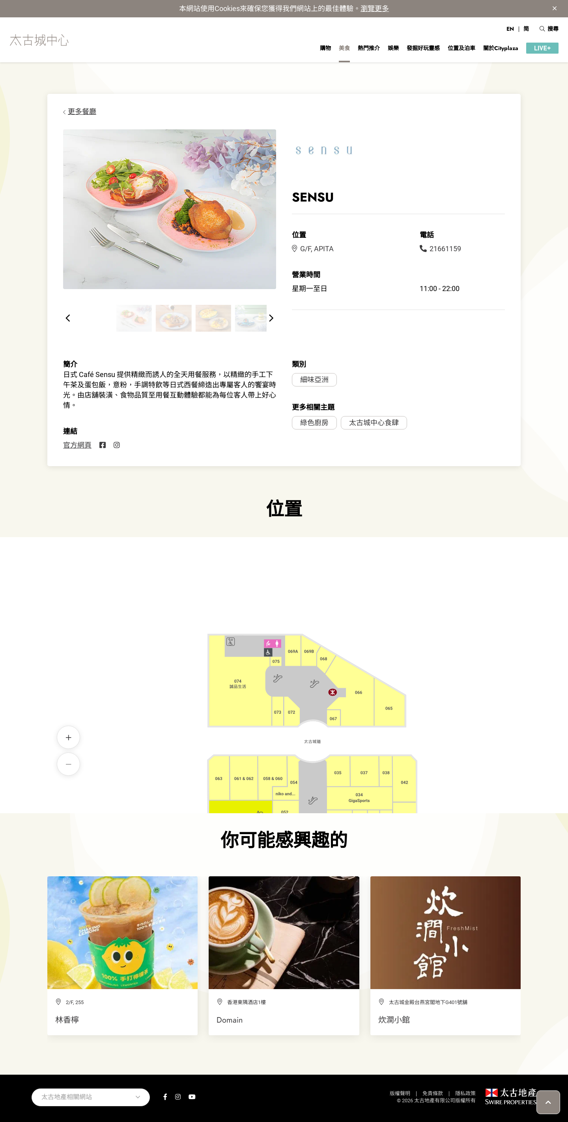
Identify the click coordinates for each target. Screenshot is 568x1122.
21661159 (440, 249)
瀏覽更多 (375, 8)
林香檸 (67, 1019)
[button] (68, 318)
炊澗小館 (394, 1019)
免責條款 (432, 1093)
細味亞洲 (314, 379)
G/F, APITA (313, 249)
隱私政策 (465, 1093)
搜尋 (549, 29)
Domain (230, 1019)
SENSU (252, 662)
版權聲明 (400, 1093)
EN (510, 29)
